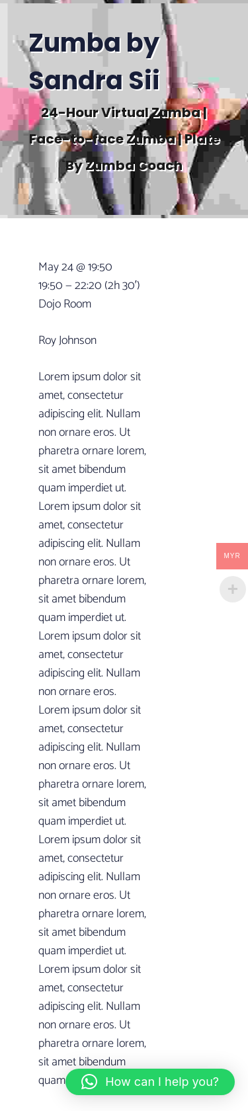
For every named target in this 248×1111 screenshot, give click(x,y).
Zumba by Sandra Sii (94, 61)
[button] (150, 1082)
